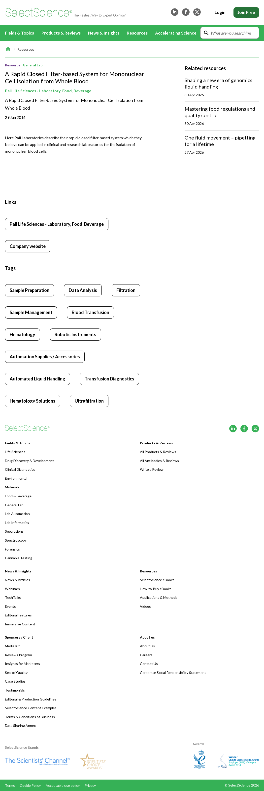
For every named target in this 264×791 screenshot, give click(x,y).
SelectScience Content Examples (31, 708)
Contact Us (149, 663)
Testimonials (15, 690)
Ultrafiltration (89, 401)
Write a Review (152, 469)
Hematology (22, 334)
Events (10, 606)
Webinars (12, 589)
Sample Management (31, 312)
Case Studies (15, 681)
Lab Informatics (17, 522)
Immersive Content (20, 624)
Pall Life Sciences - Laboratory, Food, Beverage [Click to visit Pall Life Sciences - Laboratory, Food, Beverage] (57, 224)
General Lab (32, 65)
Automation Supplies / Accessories (45, 356)
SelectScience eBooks (157, 580)
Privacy (90, 785)
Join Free (246, 12)
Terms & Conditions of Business (30, 717)
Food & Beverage (18, 496)
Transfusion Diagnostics (109, 378)
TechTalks (13, 597)
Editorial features (18, 615)
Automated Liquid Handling (37, 378)
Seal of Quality (16, 672)
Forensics (12, 549)
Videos (145, 606)
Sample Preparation (29, 290)
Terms (10, 785)
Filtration (125, 290)
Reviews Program (18, 655)
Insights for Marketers (22, 663)
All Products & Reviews (158, 452)
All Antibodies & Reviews (159, 461)
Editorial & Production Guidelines (30, 699)
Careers (146, 655)
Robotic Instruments (75, 334)
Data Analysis (83, 290)
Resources (25, 49)
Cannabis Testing (18, 558)
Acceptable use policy (63, 785)
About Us (147, 646)
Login (220, 12)
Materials (12, 487)
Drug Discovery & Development (29, 461)
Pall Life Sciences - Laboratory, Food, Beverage (48, 90)
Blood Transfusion (90, 312)
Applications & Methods (158, 597)
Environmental (16, 478)
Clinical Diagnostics (20, 469)
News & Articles (17, 580)
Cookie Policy (30, 785)
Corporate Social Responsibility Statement (173, 672)
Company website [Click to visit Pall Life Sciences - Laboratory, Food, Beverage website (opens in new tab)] (28, 246)
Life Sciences (15, 452)
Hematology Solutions (32, 401)
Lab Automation (17, 514)
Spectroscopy (16, 540)
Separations (14, 531)
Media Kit (12, 646)
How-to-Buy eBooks (155, 589)
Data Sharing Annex (20, 725)
